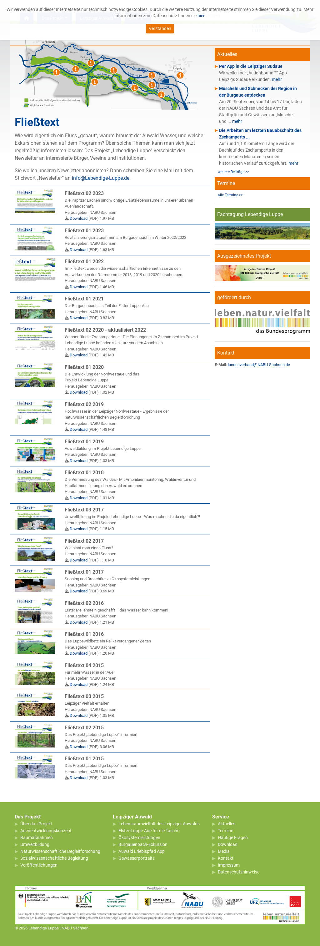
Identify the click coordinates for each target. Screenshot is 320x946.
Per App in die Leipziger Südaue (250, 66)
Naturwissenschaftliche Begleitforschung (60, 851)
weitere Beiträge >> (233, 172)
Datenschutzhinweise (238, 871)
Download (79, 218)
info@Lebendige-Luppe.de (100, 178)
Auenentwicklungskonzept (46, 830)
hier (201, 14)
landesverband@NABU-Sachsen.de (259, 364)
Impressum (229, 865)
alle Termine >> (230, 195)
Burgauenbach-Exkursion (143, 844)
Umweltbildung (34, 844)
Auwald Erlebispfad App (141, 851)
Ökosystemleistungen (139, 837)
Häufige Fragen (233, 837)
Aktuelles (226, 823)
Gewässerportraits (136, 858)
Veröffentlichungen (39, 865)
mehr (277, 79)
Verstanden (160, 26)
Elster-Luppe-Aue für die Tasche (148, 830)
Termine (225, 830)
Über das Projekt (36, 823)
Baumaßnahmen (36, 837)
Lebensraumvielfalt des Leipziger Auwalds (159, 823)
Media (224, 851)
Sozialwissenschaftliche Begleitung (54, 858)
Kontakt (225, 858)
